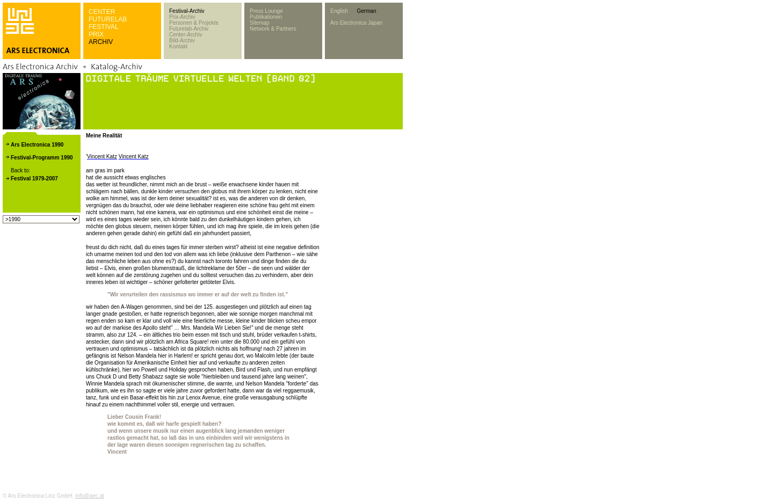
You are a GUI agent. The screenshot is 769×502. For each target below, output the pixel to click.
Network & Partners (273, 29)
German (366, 11)
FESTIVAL (104, 27)
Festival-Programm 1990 (42, 158)
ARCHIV (101, 42)
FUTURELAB (108, 19)
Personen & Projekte (194, 23)
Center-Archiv (185, 35)
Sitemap (260, 23)
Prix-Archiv (182, 17)
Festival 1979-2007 (34, 178)
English (339, 11)
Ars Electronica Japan (356, 23)
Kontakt (178, 46)
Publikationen (266, 17)
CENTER (102, 12)
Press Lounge (266, 11)
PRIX (96, 34)
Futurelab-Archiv (188, 29)
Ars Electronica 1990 (37, 145)
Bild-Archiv (182, 40)
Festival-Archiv (187, 11)
